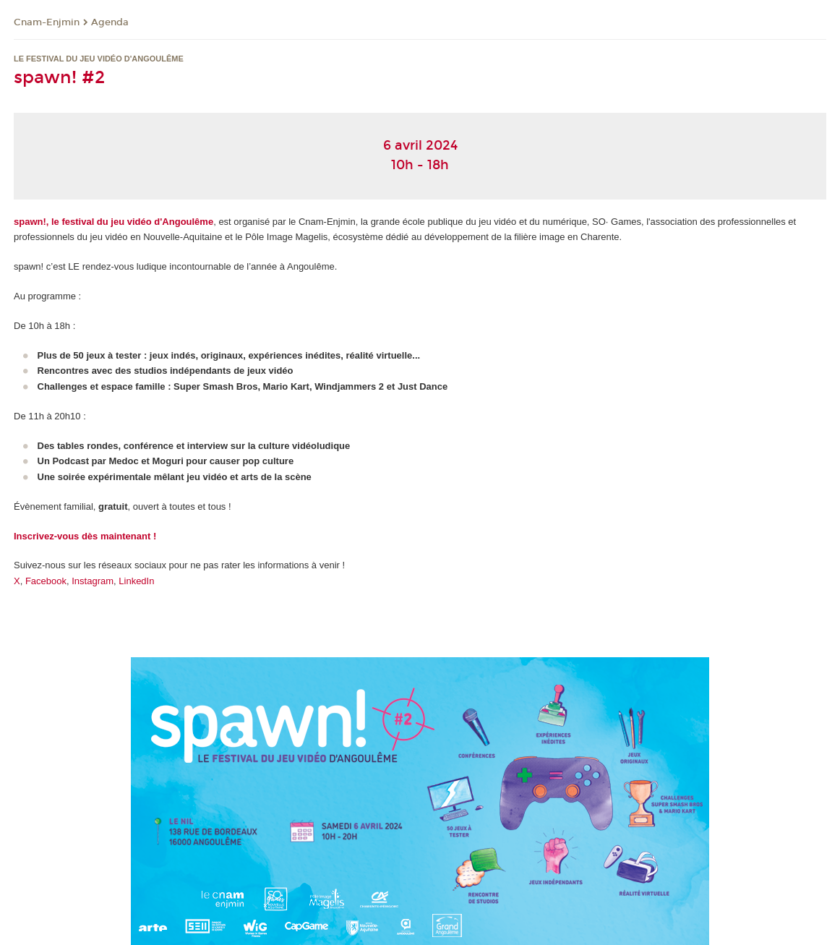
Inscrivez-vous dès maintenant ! (85, 536)
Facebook (46, 581)
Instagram (92, 581)
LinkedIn (136, 581)
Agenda (110, 22)
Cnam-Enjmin (47, 22)
